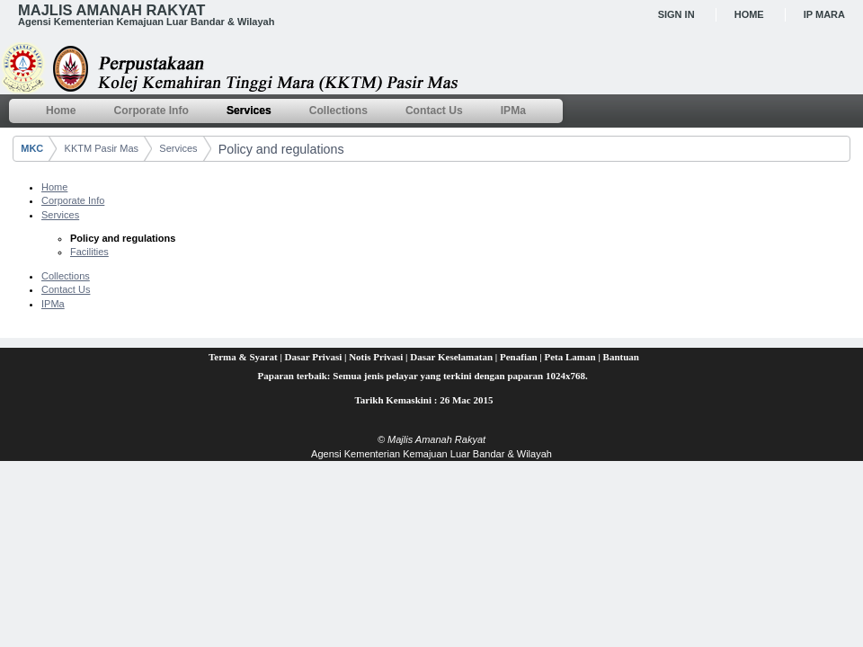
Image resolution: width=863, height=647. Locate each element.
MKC (32, 148)
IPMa (53, 303)
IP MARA (824, 14)
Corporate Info (72, 200)
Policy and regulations (281, 149)
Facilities (89, 251)
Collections (65, 275)
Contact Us (65, 289)
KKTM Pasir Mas (102, 148)
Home (749, 14)
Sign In (676, 14)
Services (178, 148)
